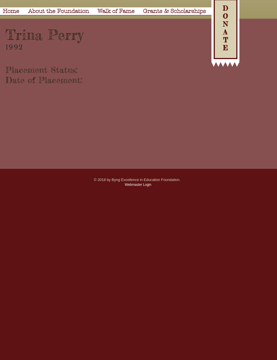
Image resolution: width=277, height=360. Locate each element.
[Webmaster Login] (138, 184)
